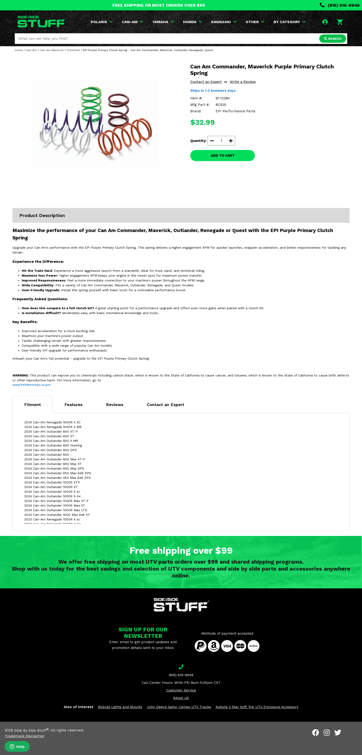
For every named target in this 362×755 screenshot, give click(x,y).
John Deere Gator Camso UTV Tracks (179, 707)
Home (19, 50)
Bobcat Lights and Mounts (120, 707)
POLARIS (102, 22)
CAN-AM (132, 22)
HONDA (192, 22)
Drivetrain (73, 50)
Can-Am (31, 50)
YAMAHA (163, 22)
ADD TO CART (223, 155)
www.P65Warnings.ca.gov (31, 384)
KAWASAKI (223, 22)
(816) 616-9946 (340, 5)
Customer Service (181, 690)
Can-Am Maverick (52, 50)
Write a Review (243, 82)
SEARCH (332, 38)
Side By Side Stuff (31, 730)
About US (181, 698)
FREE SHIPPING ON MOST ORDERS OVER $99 (158, 5)
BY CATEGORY (290, 22)
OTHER (255, 22)
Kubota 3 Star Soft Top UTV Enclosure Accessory (257, 707)
